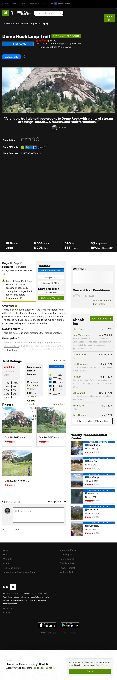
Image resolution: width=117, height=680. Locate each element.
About (6, 550)
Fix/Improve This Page (51, 298)
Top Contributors (12, 567)
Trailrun (34, 4)
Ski (45, 4)
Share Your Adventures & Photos (20, 572)
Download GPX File (51, 283)
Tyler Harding (80, 415)
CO (46, 43)
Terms (64, 633)
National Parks (67, 572)
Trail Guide (8, 23)
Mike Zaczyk (79, 392)
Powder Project (67, 567)
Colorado (31, 396)
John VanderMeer (82, 335)
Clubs (6, 563)
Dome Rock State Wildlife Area (55, 46)
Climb (5, 4)
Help (5, 554)
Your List (37, 153)
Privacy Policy (101, 665)
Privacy (73, 633)
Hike (23, 4)
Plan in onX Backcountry (51, 270)
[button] (5, 90)
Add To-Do (26, 153)
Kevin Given (79, 405)
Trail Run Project (68, 563)
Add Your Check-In (101, 318)
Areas (39, 43)
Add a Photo (59, 404)
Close (90, 671)
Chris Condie (79, 329)
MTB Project (66, 554)
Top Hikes (36, 23)
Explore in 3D (11, 56)
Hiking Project (67, 558)
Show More (11, 350)
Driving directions (51, 277)
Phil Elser (77, 376)
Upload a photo (51, 292)
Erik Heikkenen (80, 364)
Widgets (7, 558)
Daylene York (79, 354)
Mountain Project (68, 550)
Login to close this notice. (43, 668)
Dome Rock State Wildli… (33, 385)
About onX (8, 608)
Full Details (60, 360)
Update (103, 300)
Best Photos (22, 23)
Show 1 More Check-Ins (92, 421)
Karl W (62, 127)
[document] (90, 667)
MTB (14, 4)
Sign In (109, 18)
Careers (7, 612)
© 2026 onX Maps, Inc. (50, 633)
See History (99, 303)
